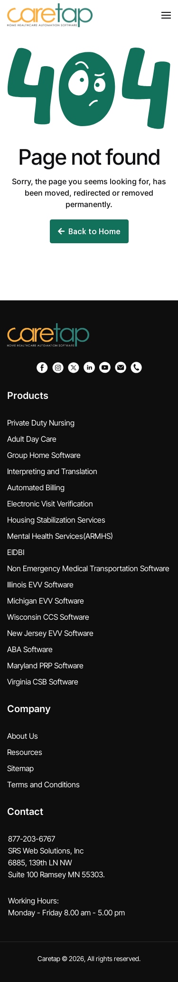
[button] (166, 15)
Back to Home (89, 231)
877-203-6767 (31, 838)
